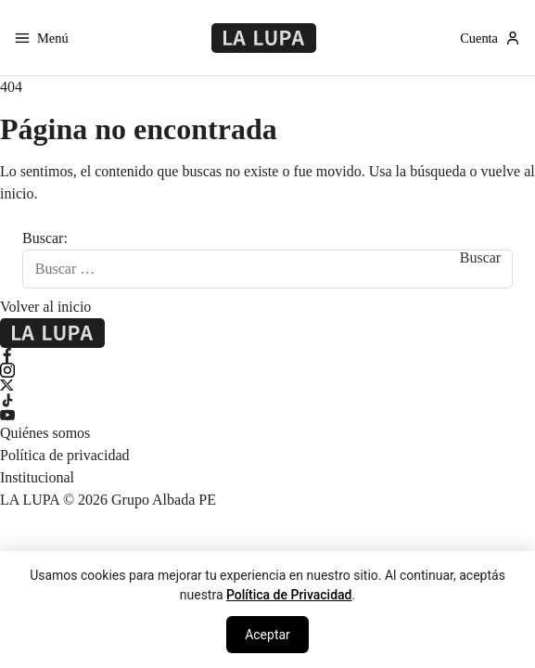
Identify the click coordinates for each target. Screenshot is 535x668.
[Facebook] (267, 355)
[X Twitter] (267, 385)
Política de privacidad (65, 455)
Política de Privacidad (289, 594)
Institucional (37, 477)
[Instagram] (267, 370)
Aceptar (267, 634)
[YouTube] (267, 414)
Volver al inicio (45, 307)
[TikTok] (267, 399)
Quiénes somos (45, 433)
